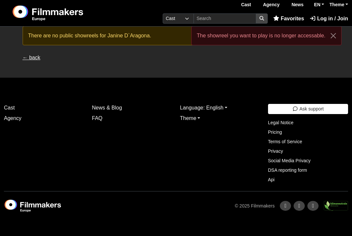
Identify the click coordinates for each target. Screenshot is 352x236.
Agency (271, 4)
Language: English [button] (202, 107)
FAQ (97, 118)
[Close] (333, 36)
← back (31, 57)
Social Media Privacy (289, 160)
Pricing (275, 132)
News (298, 4)
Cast (246, 4)
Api (271, 179)
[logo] (64, 13)
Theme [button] (336, 4)
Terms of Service (285, 141)
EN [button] (317, 4)
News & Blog (107, 107)
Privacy (275, 151)
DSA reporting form (287, 170)
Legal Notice (281, 122)
